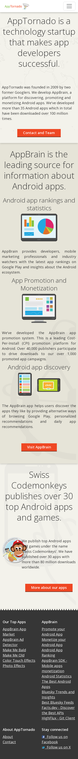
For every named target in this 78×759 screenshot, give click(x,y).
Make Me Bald (14, 650)
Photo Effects (14, 665)
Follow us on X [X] (56, 747)
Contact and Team (39, 132)
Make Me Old (13, 655)
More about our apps (49, 587)
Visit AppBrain (39, 447)
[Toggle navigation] (69, 6)
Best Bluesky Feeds (58, 702)
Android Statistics (57, 676)
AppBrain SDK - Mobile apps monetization (54, 665)
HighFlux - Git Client (58, 718)
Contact (9, 742)
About (8, 736)
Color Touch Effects (19, 660)
